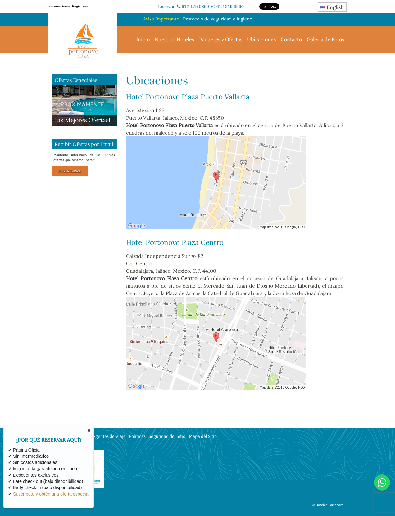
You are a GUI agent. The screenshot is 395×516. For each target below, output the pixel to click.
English (332, 7)
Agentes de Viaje (109, 436)
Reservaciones (59, 6)
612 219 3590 (230, 6)
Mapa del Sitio (203, 436)
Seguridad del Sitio (167, 436)
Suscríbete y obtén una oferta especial (51, 494)
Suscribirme (69, 171)
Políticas (137, 436)
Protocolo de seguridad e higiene (217, 19)
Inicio (143, 39)
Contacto (291, 39)
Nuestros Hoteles (174, 39)
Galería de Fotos (325, 39)
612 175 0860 (195, 6)
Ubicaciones (261, 39)
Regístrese (80, 6)
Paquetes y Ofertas (220, 39)
